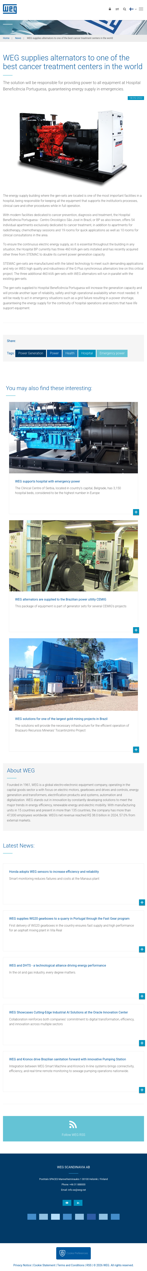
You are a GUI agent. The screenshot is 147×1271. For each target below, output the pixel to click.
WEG (8, 9)
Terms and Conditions (70, 1265)
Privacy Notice (22, 1265)
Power (54, 353)
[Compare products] (117, 9)
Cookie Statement (44, 1265)
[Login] (110, 9)
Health (70, 353)
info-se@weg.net (77, 1190)
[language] (133, 9)
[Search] (125, 9)
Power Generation (30, 353)
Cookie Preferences (77, 1253)
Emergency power (112, 353)
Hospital (87, 353)
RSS (88, 1265)
